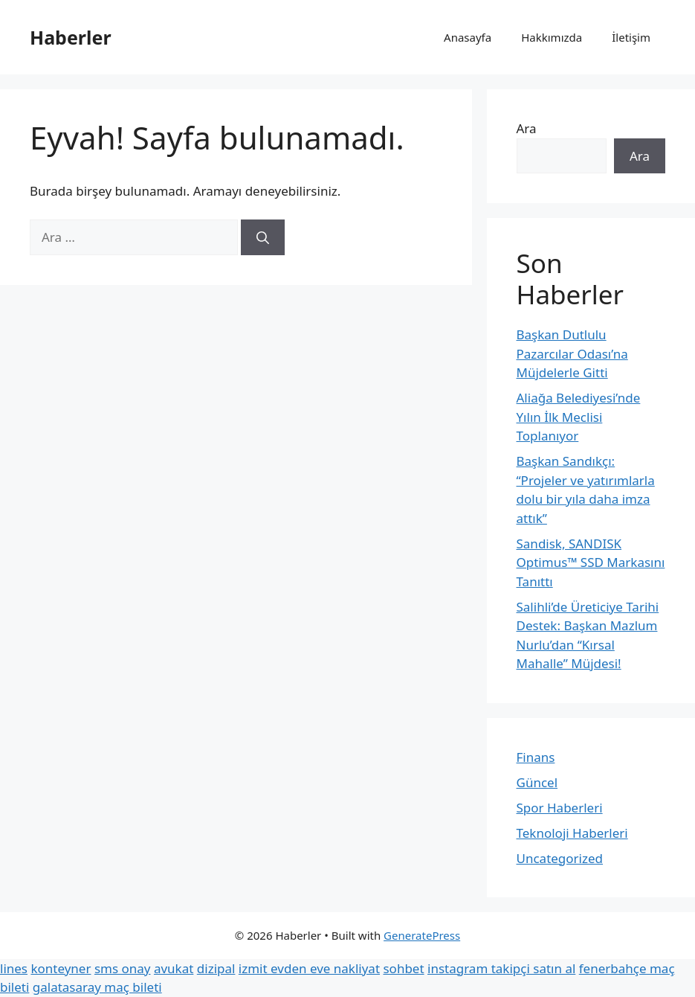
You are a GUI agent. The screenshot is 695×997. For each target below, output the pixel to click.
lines (14, 968)
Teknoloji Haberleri (572, 832)
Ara (527, 128)
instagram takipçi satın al (501, 968)
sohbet (403, 968)
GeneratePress (422, 935)
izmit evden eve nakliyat (309, 968)
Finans (536, 757)
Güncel (537, 782)
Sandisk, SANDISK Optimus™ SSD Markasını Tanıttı (591, 562)
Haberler (70, 37)
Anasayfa (467, 37)
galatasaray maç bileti (97, 987)
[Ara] (263, 237)
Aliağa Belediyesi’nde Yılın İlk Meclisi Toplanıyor (579, 416)
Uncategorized (560, 858)
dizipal (216, 968)
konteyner (60, 968)
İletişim (631, 37)
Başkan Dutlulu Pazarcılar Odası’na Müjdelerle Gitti (572, 353)
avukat (173, 968)
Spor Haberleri (560, 807)
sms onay (122, 968)
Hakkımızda (551, 37)
